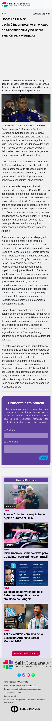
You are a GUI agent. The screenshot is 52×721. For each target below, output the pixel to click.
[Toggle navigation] (46, 4)
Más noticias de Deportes (26, 653)
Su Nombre (9, 430)
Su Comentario (11, 442)
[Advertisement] (25, 59)
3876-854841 (31, 685)
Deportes (46, 14)
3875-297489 (22, 682)
